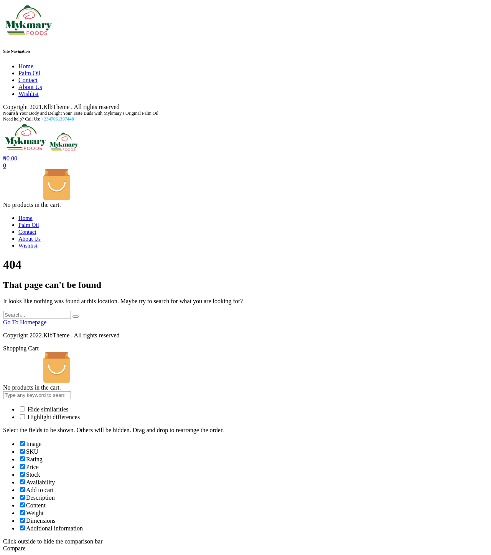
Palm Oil (29, 73)
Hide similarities (44, 409)
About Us (30, 87)
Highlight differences (50, 417)
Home (25, 66)
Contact (28, 80)
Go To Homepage (24, 322)
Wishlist (28, 94)
